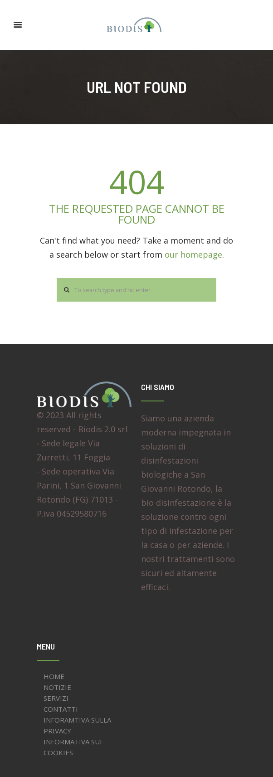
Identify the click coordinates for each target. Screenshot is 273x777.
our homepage (193, 254)
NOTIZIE (57, 687)
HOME (54, 676)
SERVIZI (56, 698)
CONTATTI (61, 708)
